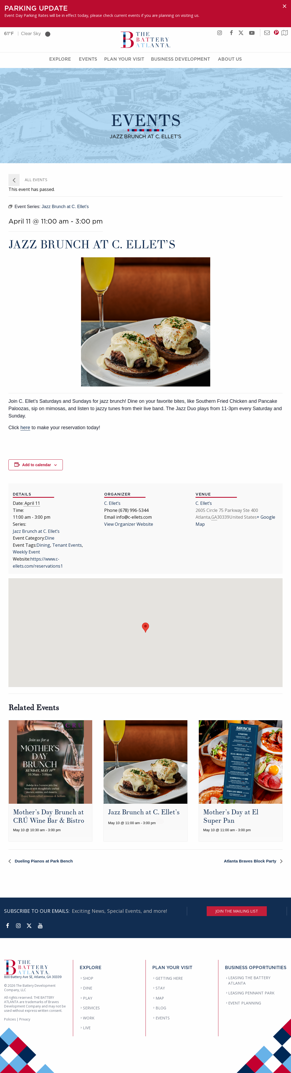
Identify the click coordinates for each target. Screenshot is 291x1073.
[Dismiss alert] (284, 6)
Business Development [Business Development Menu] (180, 60)
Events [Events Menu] (88, 60)
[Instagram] (18, 926)
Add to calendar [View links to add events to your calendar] (36, 465)
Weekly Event (26, 552)
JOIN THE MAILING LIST (236, 911)
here (25, 427)
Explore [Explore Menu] (60, 60)
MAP (160, 998)
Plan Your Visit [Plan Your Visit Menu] (124, 60)
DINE (87, 988)
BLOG (161, 1008)
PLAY (87, 998)
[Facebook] (7, 926)
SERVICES (91, 1008)
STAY (160, 988)
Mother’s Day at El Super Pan (230, 816)
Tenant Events (67, 545)
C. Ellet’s (112, 503)
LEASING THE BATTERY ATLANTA (249, 980)
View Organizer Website (128, 524)
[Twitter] (29, 926)
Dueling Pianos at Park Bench (45, 861)
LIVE (87, 1028)
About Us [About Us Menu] (230, 60)
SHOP (88, 978)
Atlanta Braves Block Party (249, 861)
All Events (35, 179)
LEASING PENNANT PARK (251, 993)
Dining (43, 545)
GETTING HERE (169, 978)
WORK (88, 1018)
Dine (49, 538)
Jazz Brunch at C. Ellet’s (36, 531)
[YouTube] (40, 926)
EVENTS (163, 1018)
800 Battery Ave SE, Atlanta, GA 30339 (32, 977)
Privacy (24, 1019)
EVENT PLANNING (244, 1003)
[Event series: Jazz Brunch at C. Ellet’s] (160, 821)
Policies (10, 1019)
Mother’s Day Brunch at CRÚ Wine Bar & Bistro (48, 816)
